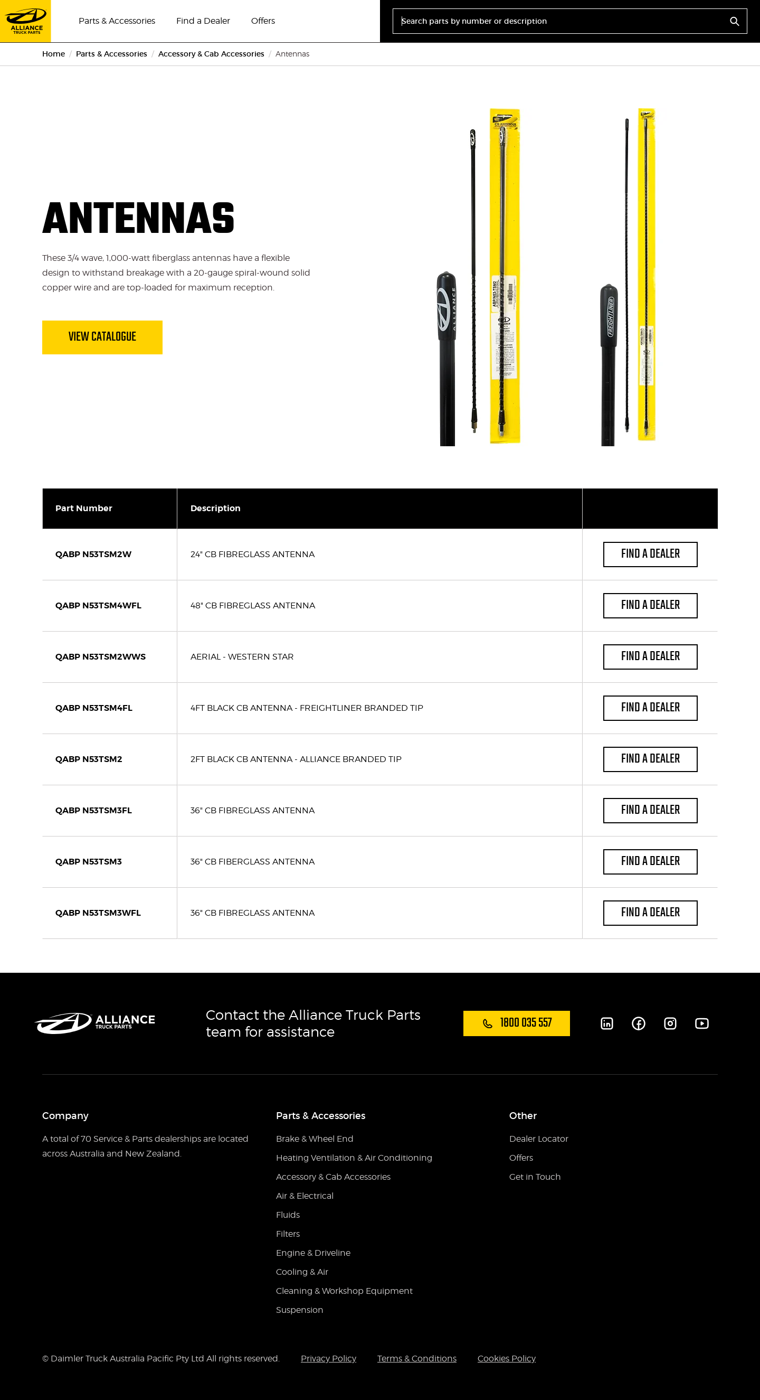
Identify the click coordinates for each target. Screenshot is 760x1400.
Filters (288, 1234)
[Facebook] (638, 1023)
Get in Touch (535, 1177)
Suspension (300, 1310)
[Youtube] (702, 1023)
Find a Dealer (203, 21)
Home (53, 54)
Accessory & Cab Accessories (211, 54)
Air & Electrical (305, 1196)
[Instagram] (670, 1023)
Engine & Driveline (313, 1253)
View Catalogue (102, 337)
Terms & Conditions (417, 1359)
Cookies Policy (507, 1359)
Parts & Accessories (117, 21)
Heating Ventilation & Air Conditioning (354, 1158)
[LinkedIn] (607, 1023)
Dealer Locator (538, 1139)
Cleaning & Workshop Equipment (344, 1291)
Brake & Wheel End (315, 1139)
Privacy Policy (328, 1359)
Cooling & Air (302, 1272)
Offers (263, 21)
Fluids (288, 1215)
